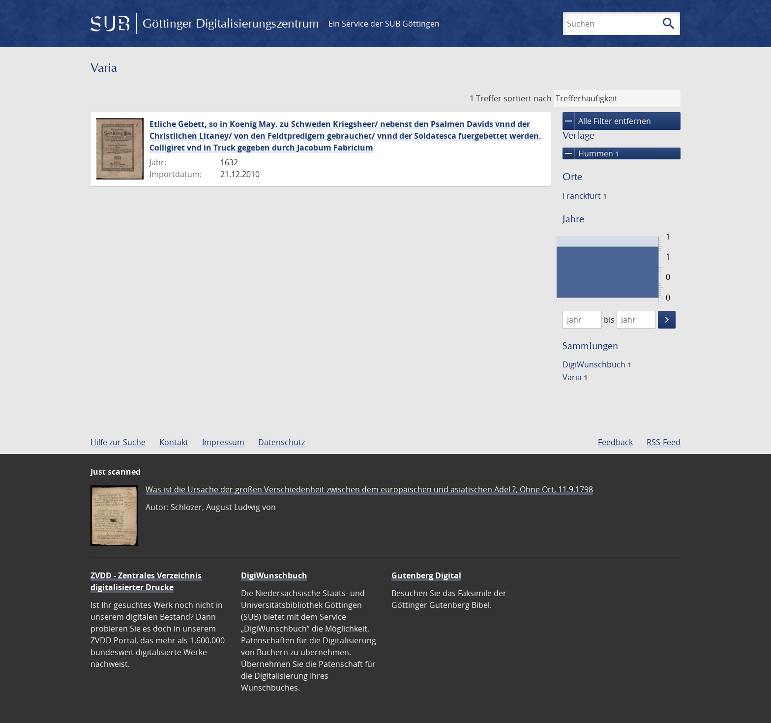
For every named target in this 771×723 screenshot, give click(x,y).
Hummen (591, 153)
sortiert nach (528, 98)
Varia (575, 377)
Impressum (223, 442)
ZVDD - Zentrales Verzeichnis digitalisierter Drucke (146, 581)
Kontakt (173, 442)
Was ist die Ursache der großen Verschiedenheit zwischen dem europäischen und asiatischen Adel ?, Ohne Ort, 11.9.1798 (369, 489)
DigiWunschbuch (597, 364)
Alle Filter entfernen (607, 121)
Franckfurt (585, 195)
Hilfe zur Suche (118, 442)
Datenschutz (281, 442)
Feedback (615, 442)
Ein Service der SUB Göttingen (384, 23)
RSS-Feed (664, 442)
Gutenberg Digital (426, 575)
